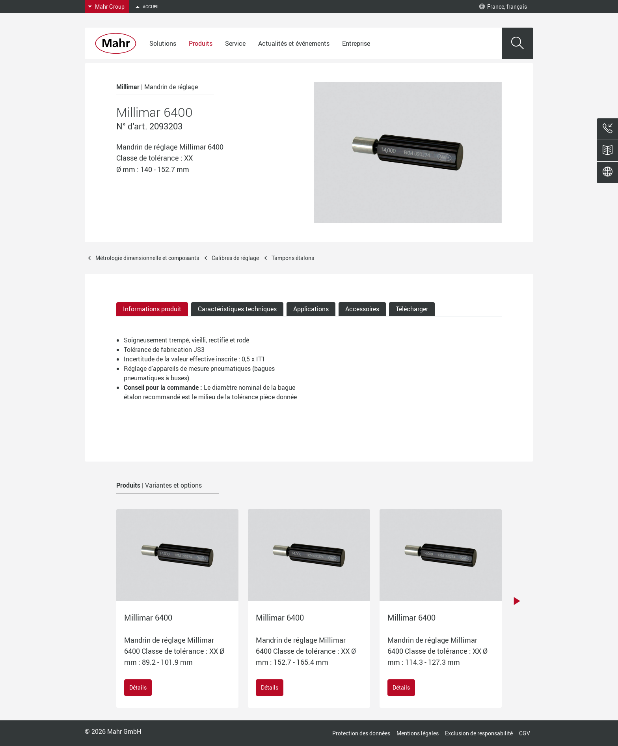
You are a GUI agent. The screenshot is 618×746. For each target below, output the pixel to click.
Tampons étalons (293, 258)
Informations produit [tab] (152, 309)
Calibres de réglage (235, 258)
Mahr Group (110, 6)
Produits (200, 43)
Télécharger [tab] (412, 309)
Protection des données (361, 733)
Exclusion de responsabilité (479, 733)
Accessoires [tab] (362, 309)
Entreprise (356, 43)
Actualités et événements (293, 43)
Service (235, 43)
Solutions (162, 43)
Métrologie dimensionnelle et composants (147, 258)
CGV (524, 733)
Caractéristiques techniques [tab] (237, 309)
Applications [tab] (311, 309)
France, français (503, 6)
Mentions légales (417, 733)
